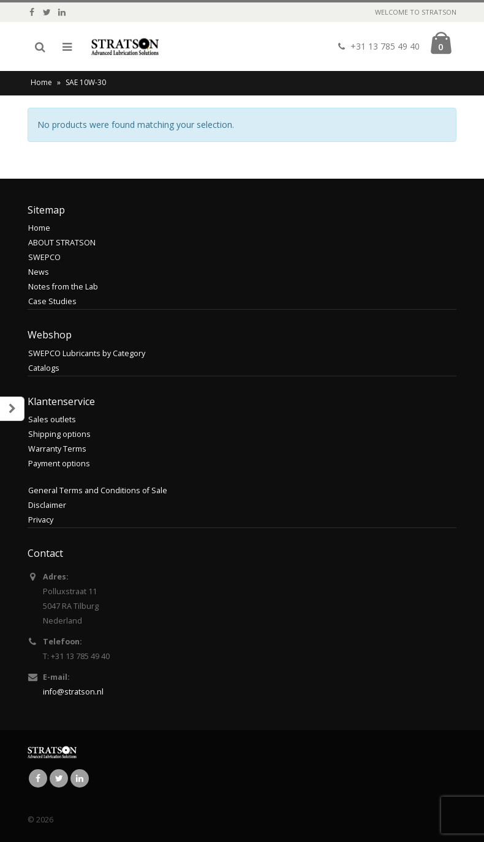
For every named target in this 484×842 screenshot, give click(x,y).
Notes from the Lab (63, 286)
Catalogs (43, 368)
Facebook (38, 778)
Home (41, 82)
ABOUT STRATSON (62, 242)
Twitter (59, 778)
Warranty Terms (57, 449)
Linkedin (79, 778)
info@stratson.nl (73, 692)
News (38, 272)
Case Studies (52, 301)
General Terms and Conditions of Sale (97, 490)
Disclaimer (47, 505)
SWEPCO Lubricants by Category (86, 353)
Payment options (59, 463)
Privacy (40, 520)
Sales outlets (52, 419)
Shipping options (59, 434)
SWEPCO (44, 257)
